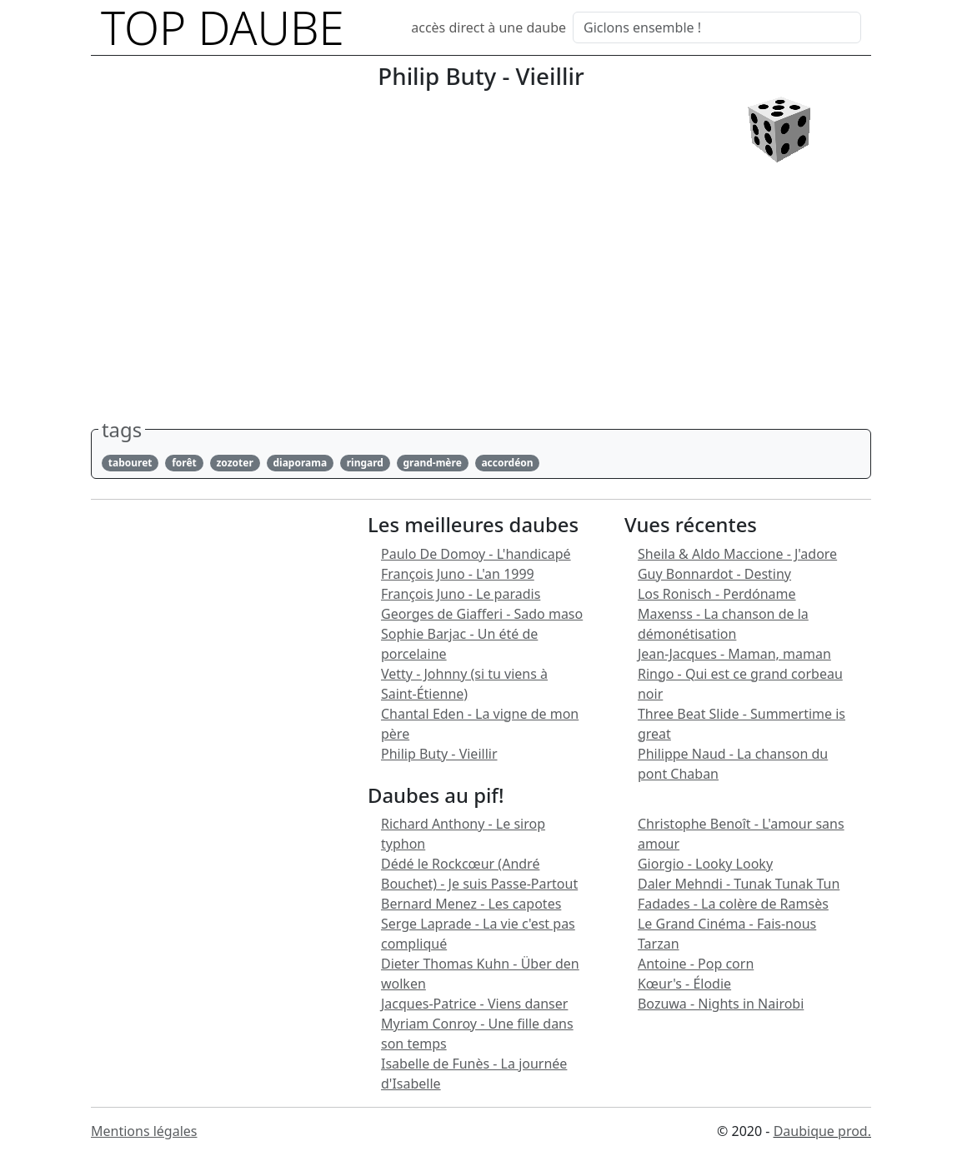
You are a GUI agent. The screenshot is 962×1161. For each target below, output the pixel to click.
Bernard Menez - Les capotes (471, 903)
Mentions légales (144, 1131)
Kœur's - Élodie (684, 983)
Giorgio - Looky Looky (705, 864)
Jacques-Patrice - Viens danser (474, 1003)
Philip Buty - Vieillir (439, 754)
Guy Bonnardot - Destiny (714, 574)
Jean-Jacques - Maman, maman (734, 654)
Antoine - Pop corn (696, 963)
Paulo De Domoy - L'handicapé (476, 554)
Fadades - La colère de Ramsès (733, 903)
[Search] (717, 27)
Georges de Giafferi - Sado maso (482, 614)
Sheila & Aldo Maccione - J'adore (737, 554)
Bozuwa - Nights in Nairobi (721, 1003)
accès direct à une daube (488, 27)
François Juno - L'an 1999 (457, 574)
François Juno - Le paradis (460, 594)
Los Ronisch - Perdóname (717, 594)
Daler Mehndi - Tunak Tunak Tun (738, 883)
